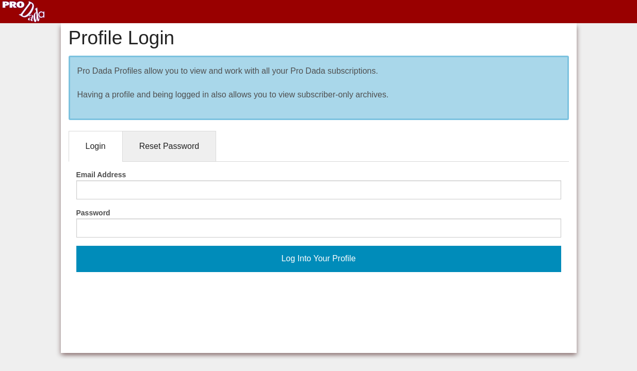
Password (93, 213)
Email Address (101, 175)
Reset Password (169, 146)
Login (96, 146)
